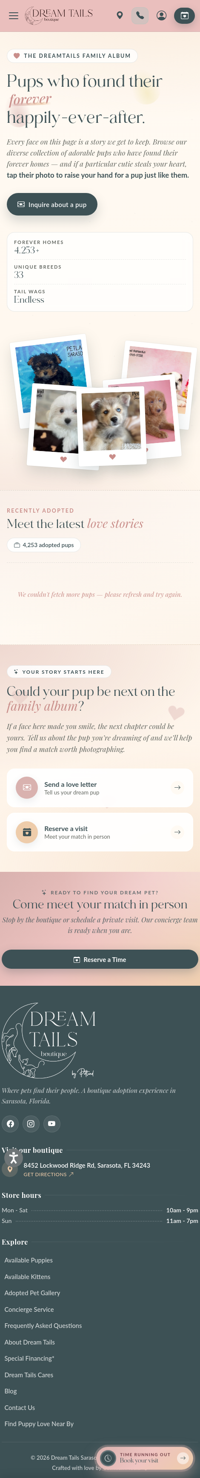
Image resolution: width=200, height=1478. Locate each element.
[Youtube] (51, 1123)
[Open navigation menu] (13, 15)
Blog (10, 1391)
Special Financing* (29, 1358)
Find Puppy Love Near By (39, 1423)
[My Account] (161, 15)
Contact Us (19, 1407)
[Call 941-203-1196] (140, 15)
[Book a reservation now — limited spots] (144, 1458)
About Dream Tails (29, 1342)
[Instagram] (31, 1123)
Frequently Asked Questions (43, 1325)
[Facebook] (10, 1123)
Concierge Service (29, 1309)
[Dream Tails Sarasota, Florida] (58, 15)
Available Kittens (27, 1276)
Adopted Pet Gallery (32, 1292)
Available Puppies (28, 1260)
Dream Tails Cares (28, 1375)
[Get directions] (119, 15)
